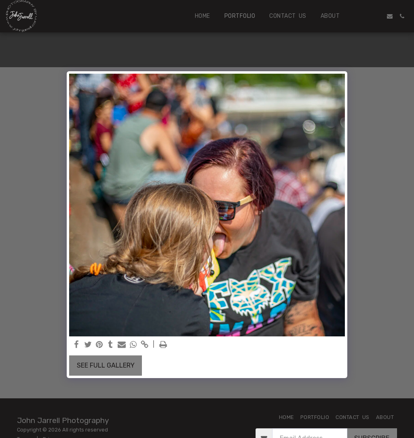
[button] (365, 16)
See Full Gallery (106, 365)
